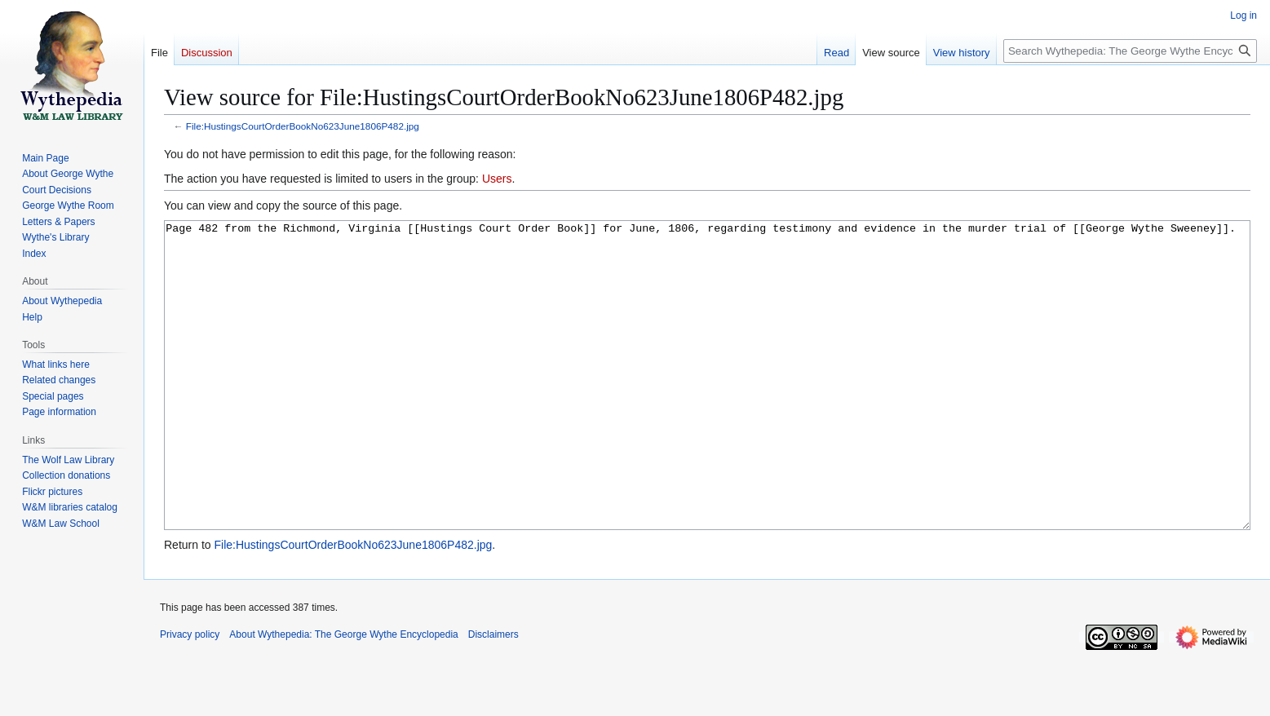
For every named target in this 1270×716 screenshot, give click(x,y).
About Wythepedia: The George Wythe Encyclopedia (343, 695)
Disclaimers (493, 695)
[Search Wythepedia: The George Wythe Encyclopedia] (1130, 51)
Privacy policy (189, 695)
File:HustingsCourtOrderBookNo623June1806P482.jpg (302, 126)
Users (497, 178)
